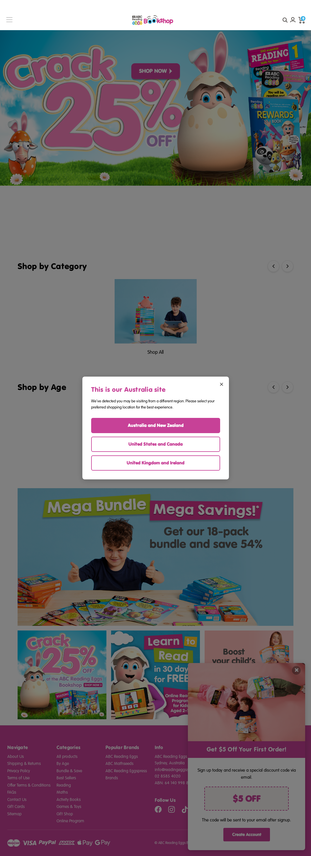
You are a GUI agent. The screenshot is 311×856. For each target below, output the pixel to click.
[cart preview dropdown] (301, 19)
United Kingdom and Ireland (155, 463)
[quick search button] (284, 19)
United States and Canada (155, 444)
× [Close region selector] (221, 384)
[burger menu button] (9, 20)
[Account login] (292, 19)
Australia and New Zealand (155, 425)
